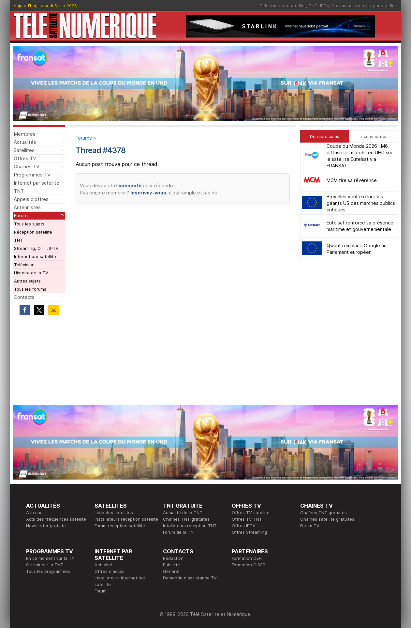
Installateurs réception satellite (126, 519)
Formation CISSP (248, 564)
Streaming (342, 5)
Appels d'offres (31, 199)
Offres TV (25, 158)
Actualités (25, 142)
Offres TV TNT (247, 519)
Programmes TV (32, 175)
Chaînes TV (26, 166)
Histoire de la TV (31, 272)
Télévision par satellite (283, 5)
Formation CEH (247, 558)
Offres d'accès (110, 571)
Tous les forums (30, 289)
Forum (21, 215)
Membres (25, 134)
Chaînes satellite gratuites (327, 519)
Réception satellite (33, 232)
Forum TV (309, 525)
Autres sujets (27, 280)
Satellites (24, 150)
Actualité (103, 564)
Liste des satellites (114, 512)
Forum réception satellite (120, 525)
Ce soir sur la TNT (44, 564)
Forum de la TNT (180, 532)
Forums (84, 138)
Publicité (171, 564)
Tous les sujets (29, 223)
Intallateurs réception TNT (190, 525)
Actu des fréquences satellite (56, 519)
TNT (313, 5)
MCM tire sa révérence (352, 180)
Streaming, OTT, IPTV (36, 248)
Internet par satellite (376, 5)
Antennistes (27, 207)
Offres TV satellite (251, 512)
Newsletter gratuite (46, 525)
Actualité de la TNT (182, 512)
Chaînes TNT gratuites (186, 519)
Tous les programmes (48, 571)
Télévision (24, 264)
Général (171, 571)
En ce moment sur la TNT (52, 558)
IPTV (324, 5)
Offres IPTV (244, 525)
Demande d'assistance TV (190, 577)
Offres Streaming (249, 532)
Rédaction (173, 558)
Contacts (24, 297)
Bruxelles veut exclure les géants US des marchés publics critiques (361, 203)
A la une (34, 512)
